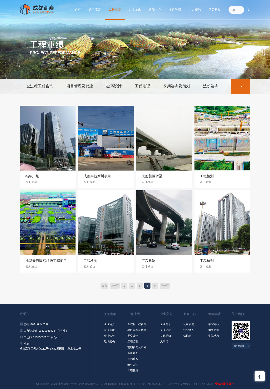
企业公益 (165, 329)
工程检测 (132, 369)
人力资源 (195, 9)
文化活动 (165, 334)
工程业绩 (115, 9)
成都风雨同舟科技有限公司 (196, 383)
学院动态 (213, 334)
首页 (78, 9)
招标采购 (132, 358)
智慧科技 (215, 9)
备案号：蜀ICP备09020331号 (148, 383)
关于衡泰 (95, 9)
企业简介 (109, 323)
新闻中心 (155, 9)
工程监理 (143, 85)
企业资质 (109, 329)
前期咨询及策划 (178, 85)
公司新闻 (188, 323)
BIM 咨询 (132, 363)
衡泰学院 (175, 9)
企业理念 (165, 323)
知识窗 (187, 334)
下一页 (165, 284)
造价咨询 (213, 85)
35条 (104, 284)
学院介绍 (213, 323)
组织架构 (109, 340)
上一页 (115, 284)
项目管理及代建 (80, 85)
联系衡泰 (234, 9)
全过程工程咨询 (40, 85)
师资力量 (213, 329)
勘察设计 (115, 85)
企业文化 (135, 9)
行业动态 (188, 329)
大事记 (164, 340)
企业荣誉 (109, 334)
